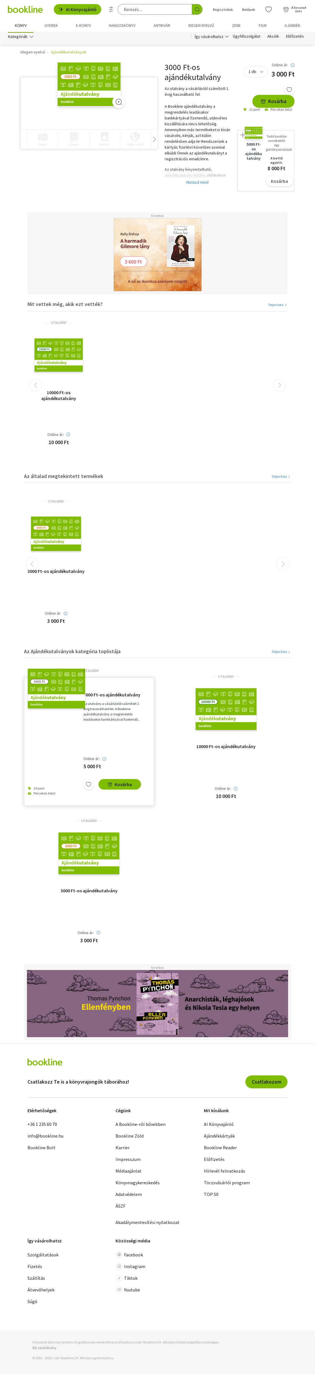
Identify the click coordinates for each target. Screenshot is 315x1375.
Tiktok (126, 1278)
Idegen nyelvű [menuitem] (201, 25)
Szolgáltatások (42, 1255)
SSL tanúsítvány (44, 1348)
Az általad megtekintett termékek (63, 477)
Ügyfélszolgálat (246, 37)
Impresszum (128, 1160)
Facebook (129, 1255)
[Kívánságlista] (268, 9)
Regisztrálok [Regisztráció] (223, 9)
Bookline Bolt (41, 1148)
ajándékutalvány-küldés (185, 176)
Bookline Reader (220, 1148)
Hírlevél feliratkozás (224, 1172)
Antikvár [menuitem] (162, 25)
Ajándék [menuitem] (292, 25)
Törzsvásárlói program (227, 1183)
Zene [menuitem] (236, 25)
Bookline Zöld (130, 1137)
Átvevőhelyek (40, 1291)
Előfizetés (295, 37)
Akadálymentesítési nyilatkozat (148, 1223)
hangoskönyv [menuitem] (122, 25)
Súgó (32, 1302)
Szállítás (36, 1279)
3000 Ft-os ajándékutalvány (56, 572)
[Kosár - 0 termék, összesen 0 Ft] (294, 9)
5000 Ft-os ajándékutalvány (111, 696)
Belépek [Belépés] (248, 9)
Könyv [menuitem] (21, 25)
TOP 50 (211, 1195)
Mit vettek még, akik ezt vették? (65, 305)
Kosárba (273, 102)
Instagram (130, 1267)
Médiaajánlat (129, 1172)
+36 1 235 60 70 (42, 1125)
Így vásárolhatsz (209, 37)
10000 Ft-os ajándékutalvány (58, 396)
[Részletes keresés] (111, 9)
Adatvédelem (129, 1195)
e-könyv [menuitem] (83, 25)
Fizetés (34, 1267)
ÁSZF (120, 1207)
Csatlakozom (266, 1082)
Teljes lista (278, 305)
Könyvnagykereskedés (138, 1183)
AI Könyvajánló (77, 9)
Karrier (123, 1148)
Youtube (128, 1290)
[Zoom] (118, 102)
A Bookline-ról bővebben (141, 1125)
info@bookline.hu (45, 1137)
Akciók (273, 37)
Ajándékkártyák (219, 1137)
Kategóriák (17, 37)
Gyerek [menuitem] (51, 25)
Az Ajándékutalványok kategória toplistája (72, 652)
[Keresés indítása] (197, 9)
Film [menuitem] (262, 25)
